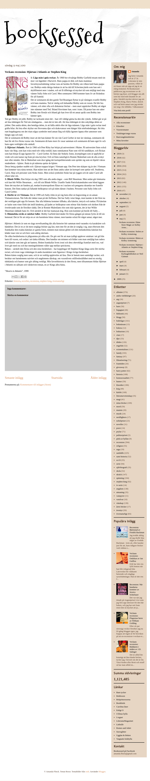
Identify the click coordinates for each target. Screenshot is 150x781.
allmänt (119, 292)
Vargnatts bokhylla (124, 739)
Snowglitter (121, 732)
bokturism (120, 331)
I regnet (119, 717)
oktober (123, 198)
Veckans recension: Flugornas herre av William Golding (136, 618)
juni (121, 214)
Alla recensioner (123, 122)
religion (119, 446)
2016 (119, 166)
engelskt (119, 345)
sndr (87, 771)
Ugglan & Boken (123, 735)
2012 (119, 182)
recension (34, 281)
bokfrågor (120, 321)
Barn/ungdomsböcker (125, 137)
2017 (119, 162)
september (124, 202)
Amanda (135, 71)
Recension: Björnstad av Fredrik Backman (137, 530)
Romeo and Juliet (123, 728)
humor (119, 381)
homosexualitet (122, 378)
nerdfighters (121, 417)
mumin (119, 410)
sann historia (121, 456)
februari (123, 269)
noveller (25, 281)
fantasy (119, 356)
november (124, 194)
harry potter (121, 371)
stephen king (45, 281)
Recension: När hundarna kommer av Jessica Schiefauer (136, 589)
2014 (119, 174)
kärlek (118, 392)
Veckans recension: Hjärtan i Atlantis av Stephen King (131, 246)
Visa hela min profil (122, 110)
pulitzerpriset (121, 435)
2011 (119, 186)
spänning (120, 478)
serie (118, 464)
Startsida (56, 377)
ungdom (119, 488)
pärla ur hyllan (122, 439)
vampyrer (120, 496)
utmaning (120, 492)
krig (118, 389)
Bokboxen (120, 696)
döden (118, 342)
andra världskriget (123, 295)
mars (122, 265)
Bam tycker (121, 692)
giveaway (120, 367)
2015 (119, 170)
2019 (119, 153)
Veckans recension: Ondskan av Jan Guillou (136, 557)
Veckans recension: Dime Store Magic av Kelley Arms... (129, 224)
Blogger (102, 771)
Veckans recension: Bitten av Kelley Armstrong (131, 239)
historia (17, 281)
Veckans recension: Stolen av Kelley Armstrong (131, 232)
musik (118, 413)
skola (118, 471)
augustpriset (121, 303)
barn (118, 306)
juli (121, 210)
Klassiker (120, 126)
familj (118, 353)
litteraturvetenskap (124, 396)
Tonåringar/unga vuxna (126, 133)
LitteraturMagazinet (124, 721)
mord (118, 406)
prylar (118, 431)
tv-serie (119, 485)
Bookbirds (120, 703)
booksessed (54, 34)
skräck (119, 474)
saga (118, 449)
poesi (118, 428)
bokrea (119, 328)
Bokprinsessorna (123, 699)
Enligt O (119, 710)
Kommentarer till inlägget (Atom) (35, 384)
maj (121, 218)
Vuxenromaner (122, 129)
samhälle (120, 453)
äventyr (119, 510)
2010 (119, 190)
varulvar (119, 499)
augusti (123, 206)
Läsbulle (120, 724)
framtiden (120, 363)
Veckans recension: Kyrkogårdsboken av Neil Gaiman (131, 254)
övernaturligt (58, 281)
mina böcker (121, 403)
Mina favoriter (122, 140)
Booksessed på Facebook (124, 751)
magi (118, 399)
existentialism (122, 349)
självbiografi (121, 467)
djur (118, 338)
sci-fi (118, 460)
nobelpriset (121, 421)
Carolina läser (122, 706)
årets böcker (121, 506)
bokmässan (121, 324)
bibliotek (120, 313)
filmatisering (121, 360)
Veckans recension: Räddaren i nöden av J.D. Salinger (135, 647)
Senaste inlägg (14, 377)
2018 (119, 157)
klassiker (120, 385)
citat (118, 335)
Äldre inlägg (99, 377)
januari (123, 274)
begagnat (120, 310)
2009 (119, 279)
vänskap (119, 503)
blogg (118, 317)
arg (117, 299)
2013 (119, 178)
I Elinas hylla (121, 714)
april (122, 261)
